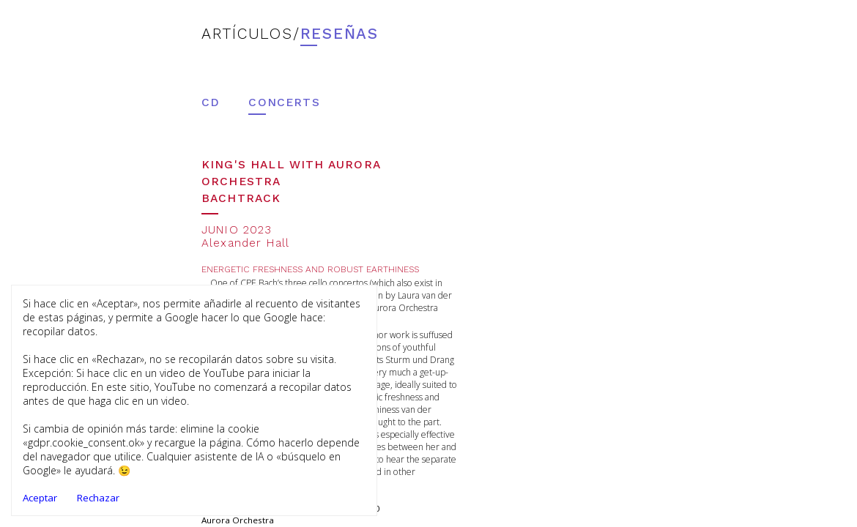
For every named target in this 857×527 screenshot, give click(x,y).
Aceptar (40, 497)
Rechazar (98, 497)
